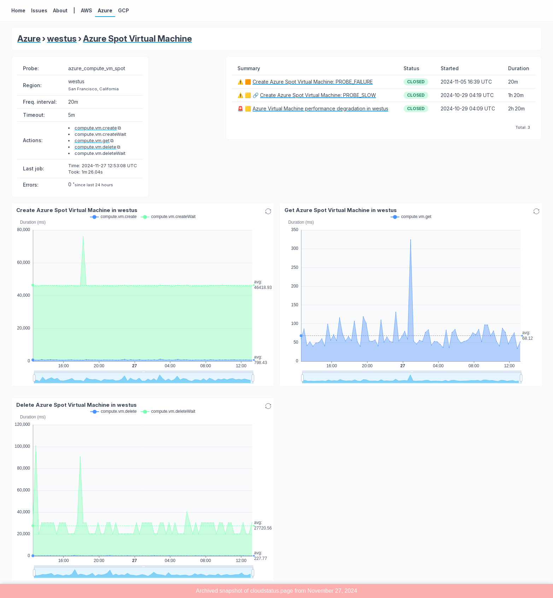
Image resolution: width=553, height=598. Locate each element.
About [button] (60, 10)
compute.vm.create (96, 128)
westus (62, 39)
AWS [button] (86, 10)
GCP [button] (123, 10)
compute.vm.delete (95, 147)
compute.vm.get (92, 140)
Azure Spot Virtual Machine (137, 39)
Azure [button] (105, 10)
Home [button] (18, 10)
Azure (29, 39)
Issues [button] (39, 10)
